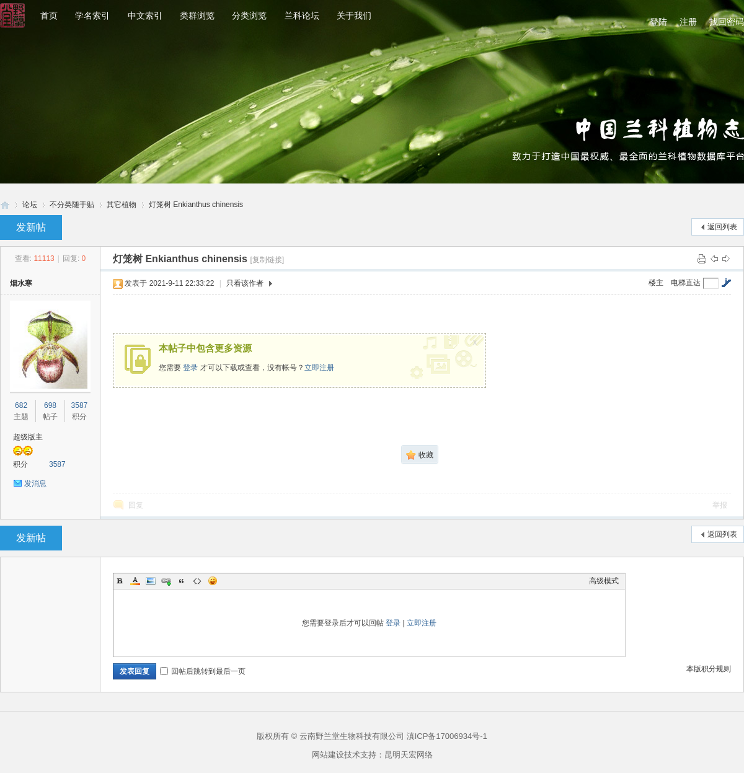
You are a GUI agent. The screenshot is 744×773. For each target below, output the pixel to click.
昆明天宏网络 (408, 754)
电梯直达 (686, 282)
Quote (181, 581)
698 (50, 405)
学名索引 (92, 15)
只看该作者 (245, 283)
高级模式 (604, 580)
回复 (135, 505)
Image (150, 581)
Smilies (212, 581)
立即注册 (319, 367)
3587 (79, 405)
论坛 (29, 204)
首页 (49, 15)
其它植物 (121, 204)
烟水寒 (21, 283)
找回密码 (726, 22)
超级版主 (28, 437)
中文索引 (145, 15)
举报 (719, 505)
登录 (190, 367)
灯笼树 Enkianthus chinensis (196, 204)
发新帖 (31, 227)
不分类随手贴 (72, 204)
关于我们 (354, 15)
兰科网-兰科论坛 (5, 205)
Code (197, 581)
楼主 (656, 282)
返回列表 (722, 227)
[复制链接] (267, 259)
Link (166, 581)
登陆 (658, 22)
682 (21, 405)
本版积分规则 (708, 669)
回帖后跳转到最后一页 (203, 671)
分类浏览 (249, 15)
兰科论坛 (302, 15)
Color (135, 581)
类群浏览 (197, 15)
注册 (688, 22)
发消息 (35, 483)
